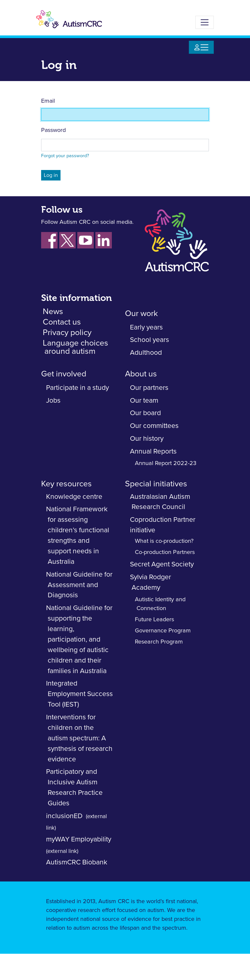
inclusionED (64, 816)
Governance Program (163, 631)
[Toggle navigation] (204, 22)
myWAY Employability (78, 839)
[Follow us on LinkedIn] (103, 240)
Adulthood (146, 352)
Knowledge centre (74, 496)
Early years (146, 327)
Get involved (63, 374)
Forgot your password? (65, 156)
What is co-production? (164, 541)
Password (53, 130)
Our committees (154, 425)
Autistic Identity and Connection (160, 604)
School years (149, 339)
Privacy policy (67, 333)
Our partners (149, 387)
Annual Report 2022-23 (165, 463)
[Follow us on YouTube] (85, 240)
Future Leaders (154, 620)
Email (48, 101)
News (53, 311)
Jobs (53, 400)
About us (141, 374)
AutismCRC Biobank (76, 862)
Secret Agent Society (162, 564)
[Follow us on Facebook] (49, 240)
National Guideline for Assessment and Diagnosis (79, 585)
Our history (146, 438)
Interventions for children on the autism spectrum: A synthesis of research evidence (79, 738)
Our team (144, 400)
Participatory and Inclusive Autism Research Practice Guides (74, 787)
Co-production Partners (165, 552)
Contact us (62, 322)
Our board (145, 413)
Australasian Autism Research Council (160, 502)
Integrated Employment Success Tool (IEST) (79, 694)
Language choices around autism (75, 347)
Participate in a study (77, 387)
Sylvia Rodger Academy (150, 582)
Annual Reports (153, 451)
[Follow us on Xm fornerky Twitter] (67, 240)
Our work (141, 313)
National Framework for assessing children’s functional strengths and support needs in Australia (77, 535)
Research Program (159, 642)
